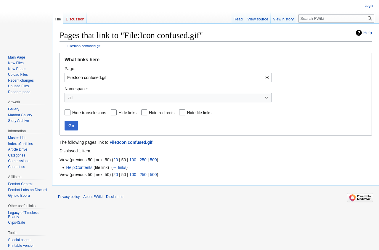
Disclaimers (115, 197)
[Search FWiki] (336, 18)
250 (142, 159)
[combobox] (168, 77)
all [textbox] (70, 97)
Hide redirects (161, 112)
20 (115, 159)
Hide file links (199, 112)
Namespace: (76, 88)
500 (153, 159)
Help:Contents (79, 167)
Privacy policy (69, 197)
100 (132, 159)
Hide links (127, 112)
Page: (70, 68)
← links (119, 167)
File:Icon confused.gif (84, 46)
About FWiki (92, 197)
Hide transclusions (89, 112)
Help (367, 32)
